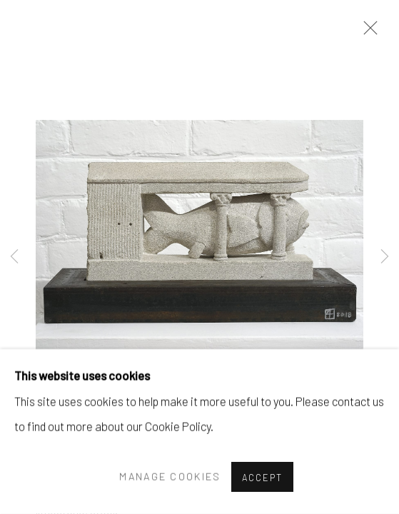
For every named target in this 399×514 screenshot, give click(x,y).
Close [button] (367, 32)
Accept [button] (262, 477)
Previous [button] (14, 257)
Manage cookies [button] (170, 476)
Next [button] (384, 257)
